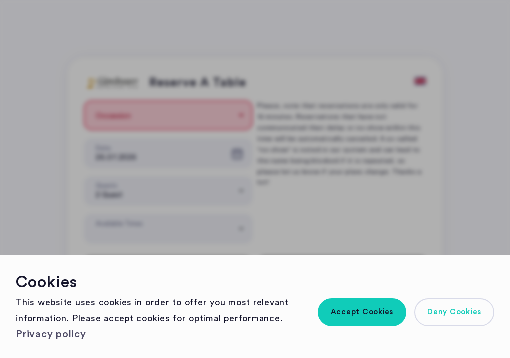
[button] (362, 312)
